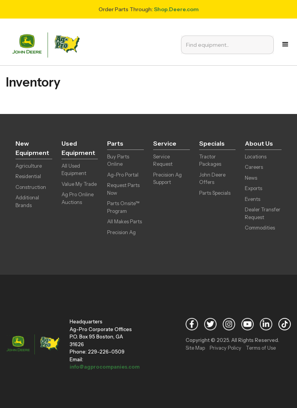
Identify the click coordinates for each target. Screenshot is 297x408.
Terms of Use (261, 348)
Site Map (195, 348)
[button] (285, 44)
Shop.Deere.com (176, 9)
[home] (47, 44)
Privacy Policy (225, 348)
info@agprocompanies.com (105, 367)
